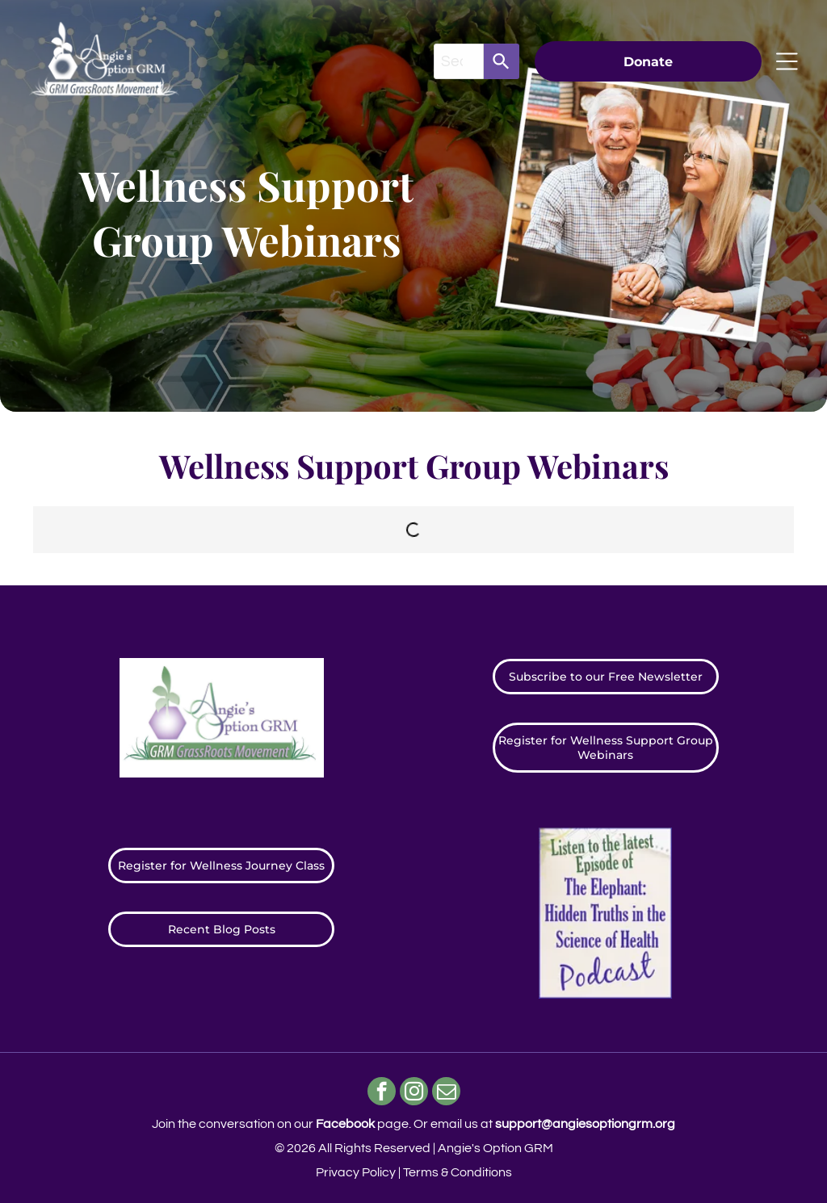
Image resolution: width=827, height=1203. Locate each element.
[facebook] (381, 1093)
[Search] (501, 61)
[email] (446, 1093)
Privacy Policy (356, 1172)
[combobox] (459, 61)
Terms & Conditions (457, 1172)
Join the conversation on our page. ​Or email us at (413, 1123)
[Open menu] (787, 61)
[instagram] (414, 1093)
